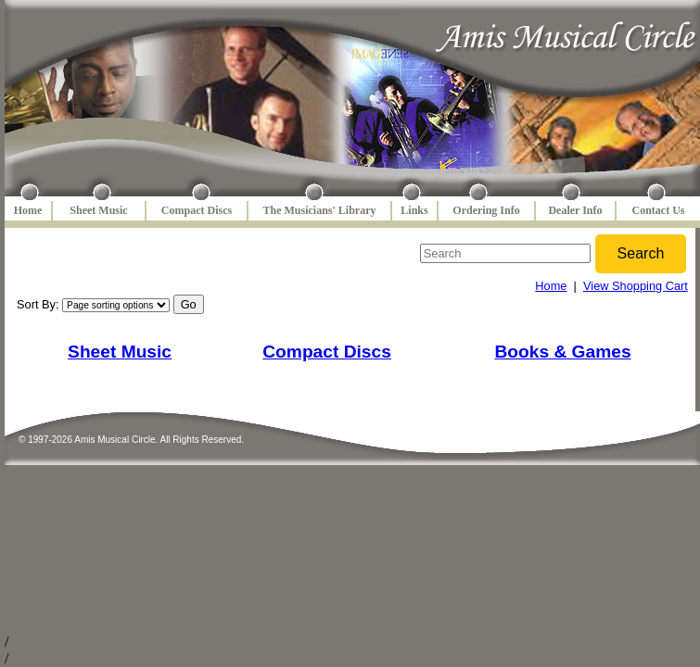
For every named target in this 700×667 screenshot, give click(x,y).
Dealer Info (575, 210)
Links (414, 210)
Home (28, 210)
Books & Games (562, 351)
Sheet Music (98, 210)
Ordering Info (485, 210)
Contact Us (658, 210)
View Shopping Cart (635, 286)
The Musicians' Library (318, 210)
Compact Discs (196, 210)
